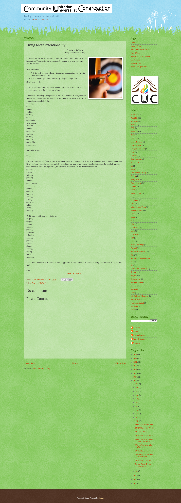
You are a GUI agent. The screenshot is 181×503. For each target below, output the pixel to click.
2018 (135, 373)
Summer (134, 286)
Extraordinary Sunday (138, 173)
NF (132, 221)
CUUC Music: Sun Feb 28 (144, 428)
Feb (137, 421)
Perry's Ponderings (137, 245)
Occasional (134, 228)
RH (132, 262)
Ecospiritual (135, 162)
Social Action (135, 279)
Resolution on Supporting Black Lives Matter (144, 440)
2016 (135, 381)
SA (132, 265)
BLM (133, 135)
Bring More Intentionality (144, 424)
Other (133, 231)
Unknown (136, 343)
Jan (137, 471)
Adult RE (134, 118)
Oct (137, 391)
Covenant (134, 156)
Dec (137, 384)
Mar (137, 417)
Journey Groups (136, 46)
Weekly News (135, 299)
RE (132, 255)
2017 (135, 377)
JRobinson (134, 200)
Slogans (133, 276)
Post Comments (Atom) (41, 369)
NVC (132, 224)
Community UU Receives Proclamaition (144, 456)
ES (132, 166)
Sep (137, 395)
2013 (135, 483)
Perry (133, 241)
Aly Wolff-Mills (138, 335)
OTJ (132, 238)
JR (132, 197)
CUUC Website (40, 19)
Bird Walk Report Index (139, 67)
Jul (137, 402)
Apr (137, 414)
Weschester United (137, 303)
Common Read (136, 145)
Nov (137, 387)
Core (132, 152)
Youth (133, 310)
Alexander (134, 121)
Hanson (133, 186)
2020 (135, 366)
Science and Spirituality (139, 269)
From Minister (136, 183)
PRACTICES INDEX (75, 273)
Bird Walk (134, 132)
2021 (135, 362)
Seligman (134, 272)
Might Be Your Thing (138, 207)
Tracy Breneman (139, 339)
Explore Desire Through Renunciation (143, 465)
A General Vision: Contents (140, 56)
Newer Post (29, 363)
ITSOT (133, 190)
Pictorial (134, 248)
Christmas (134, 138)
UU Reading (135, 60)
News (133, 217)
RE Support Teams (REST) (140, 258)
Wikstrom (134, 306)
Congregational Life (138, 149)
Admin (135, 331)
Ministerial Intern (137, 210)
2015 (135, 476)
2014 (135, 479)
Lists (132, 204)
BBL (132, 128)
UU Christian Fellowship (139, 296)
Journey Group (136, 193)
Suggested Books (137, 282)
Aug (137, 399)
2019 (135, 369)
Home (75, 363)
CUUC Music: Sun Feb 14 (144, 451)
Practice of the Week (39, 283)
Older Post (120, 363)
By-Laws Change (141, 432)
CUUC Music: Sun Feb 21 (144, 435)
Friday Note (135, 180)
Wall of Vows (135, 53)
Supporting (134, 289)
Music (133, 214)
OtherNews (135, 234)
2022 (135, 358)
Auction (133, 125)
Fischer (133, 176)
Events (133, 169)
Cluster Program (136, 142)
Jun (137, 406)
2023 (135, 355)
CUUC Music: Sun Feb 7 (144, 460)
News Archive (136, 63)
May (137, 410)
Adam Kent (137, 327)
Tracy (133, 293)
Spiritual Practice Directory (140, 50)
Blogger (101, 498)
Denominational (136, 159)
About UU (134, 114)
